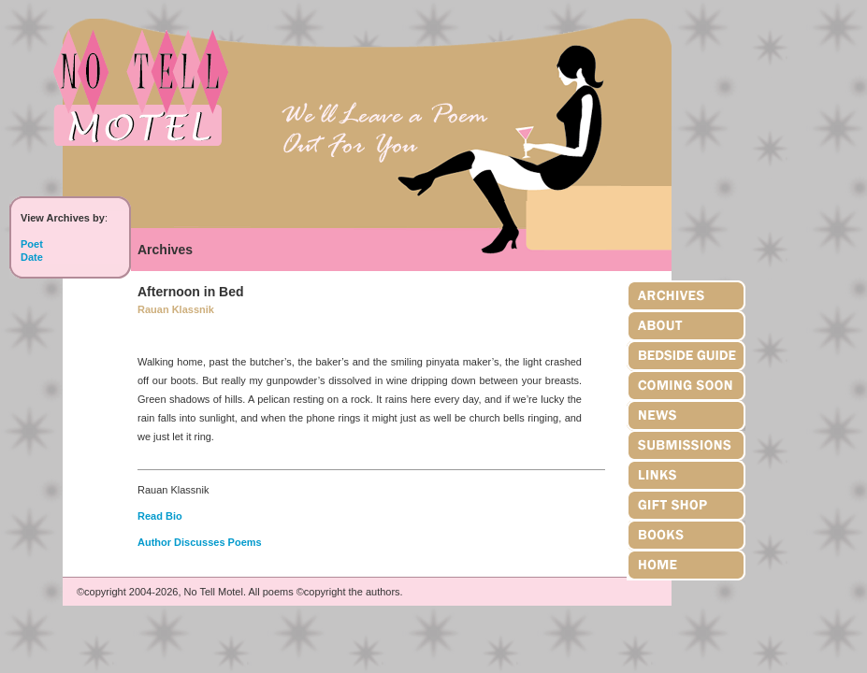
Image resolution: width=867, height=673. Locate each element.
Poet (32, 244)
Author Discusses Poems (199, 542)
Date (32, 257)
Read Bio (159, 516)
